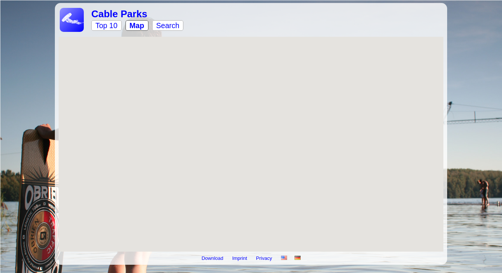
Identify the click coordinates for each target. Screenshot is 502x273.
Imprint (240, 258)
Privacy (264, 258)
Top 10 (106, 25)
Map (137, 25)
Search (168, 25)
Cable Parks (119, 14)
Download (212, 258)
